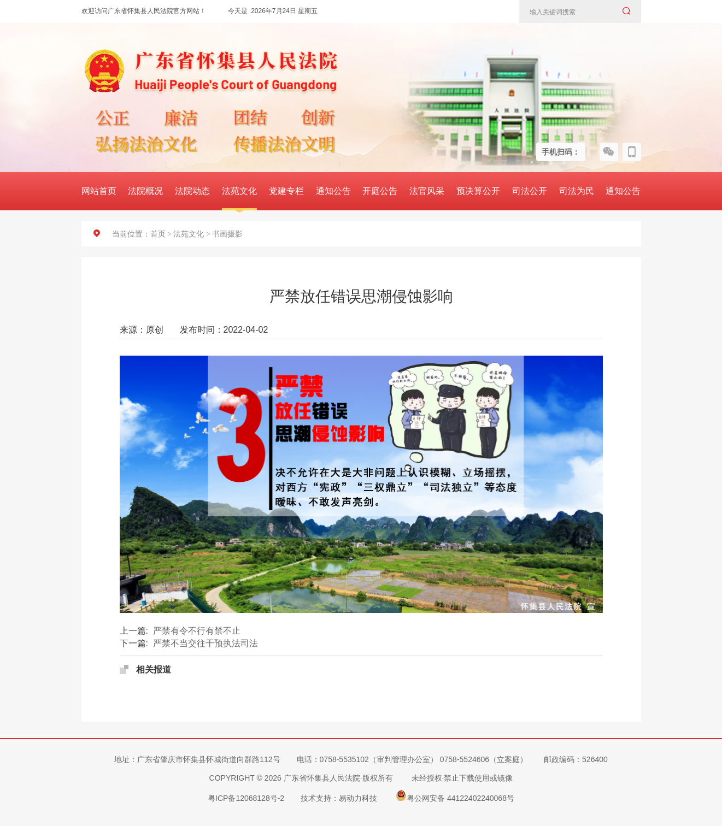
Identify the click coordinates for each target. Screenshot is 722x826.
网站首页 (98, 191)
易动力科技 (358, 798)
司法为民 (576, 191)
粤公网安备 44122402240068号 (455, 795)
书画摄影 (227, 234)
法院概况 (145, 191)
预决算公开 (478, 191)
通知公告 (333, 191)
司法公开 (529, 191)
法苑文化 (239, 191)
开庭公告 (379, 191)
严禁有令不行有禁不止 (196, 630)
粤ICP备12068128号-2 (246, 798)
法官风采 (426, 191)
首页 (158, 234)
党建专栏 (286, 191)
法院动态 (192, 191)
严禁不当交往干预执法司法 (205, 643)
